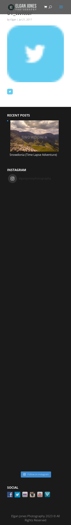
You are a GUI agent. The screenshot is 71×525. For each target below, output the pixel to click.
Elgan (13, 19)
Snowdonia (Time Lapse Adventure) (33, 155)
